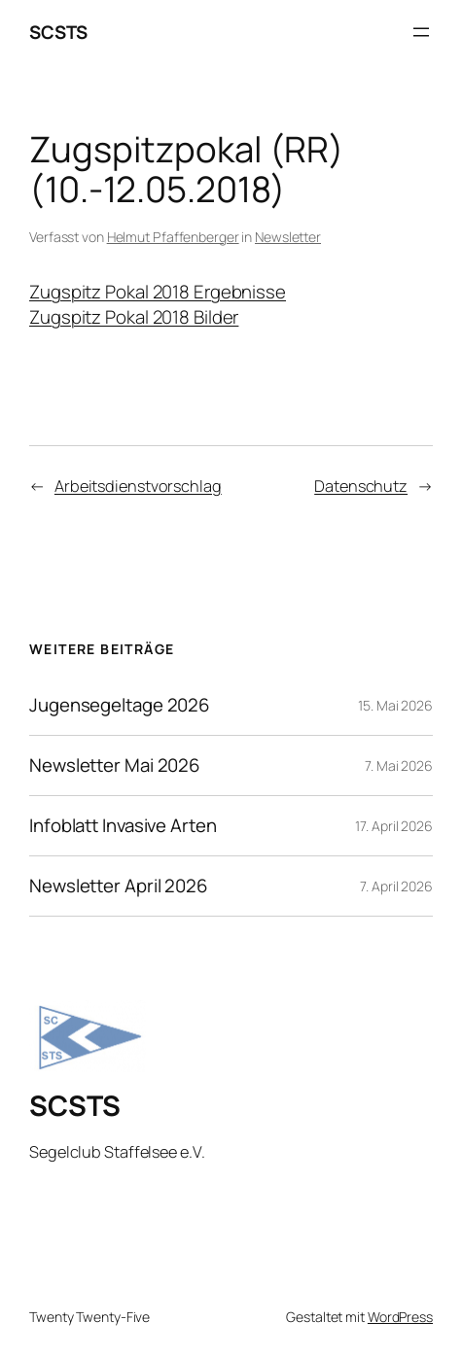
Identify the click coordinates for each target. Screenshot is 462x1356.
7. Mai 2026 (399, 765)
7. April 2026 (396, 886)
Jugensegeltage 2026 (119, 705)
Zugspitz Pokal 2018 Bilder (133, 317)
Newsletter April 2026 (118, 886)
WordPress (400, 1316)
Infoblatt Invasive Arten (123, 826)
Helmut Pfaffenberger (173, 236)
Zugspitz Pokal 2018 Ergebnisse (157, 291)
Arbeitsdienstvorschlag (138, 486)
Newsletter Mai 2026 (114, 765)
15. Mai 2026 (395, 705)
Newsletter (288, 236)
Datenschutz (361, 486)
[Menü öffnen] (421, 32)
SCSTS (58, 32)
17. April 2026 (394, 826)
